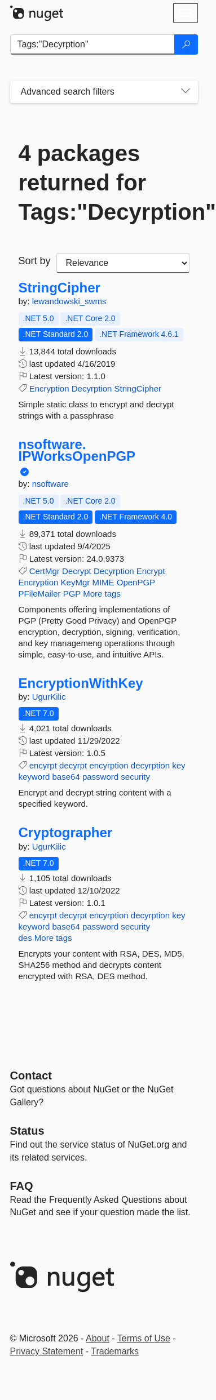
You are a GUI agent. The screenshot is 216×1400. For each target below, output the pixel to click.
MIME (103, 582)
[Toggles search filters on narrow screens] (185, 92)
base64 (66, 776)
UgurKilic (49, 696)
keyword (34, 776)
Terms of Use (143, 1338)
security (135, 776)
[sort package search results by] (122, 263)
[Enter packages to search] (92, 44)
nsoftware (50, 483)
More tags (102, 593)
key (178, 765)
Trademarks (115, 1351)
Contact (31, 1075)
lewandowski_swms (69, 301)
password (100, 776)
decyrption (150, 765)
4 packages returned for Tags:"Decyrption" (104, 182)
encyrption (108, 765)
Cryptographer (66, 832)
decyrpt (73, 765)
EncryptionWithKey (81, 683)
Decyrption (92, 388)
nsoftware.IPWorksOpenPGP (77, 450)
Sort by (35, 260)
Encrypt (150, 571)
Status (27, 1131)
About (97, 1338)
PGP (72, 593)
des (25, 938)
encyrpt (43, 765)
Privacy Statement (46, 1351)
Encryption (49, 388)
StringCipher (59, 288)
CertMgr (44, 571)
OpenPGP (136, 582)
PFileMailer (40, 593)
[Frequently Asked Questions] (21, 1186)
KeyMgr (75, 582)
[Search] (186, 44)
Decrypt (76, 571)
